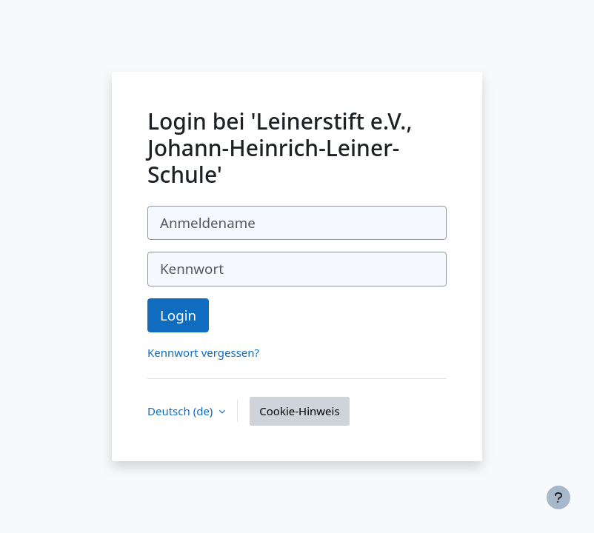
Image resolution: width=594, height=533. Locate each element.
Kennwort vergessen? (203, 352)
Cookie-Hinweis (299, 410)
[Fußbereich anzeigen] (558, 497)
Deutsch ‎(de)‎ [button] (181, 410)
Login (178, 315)
